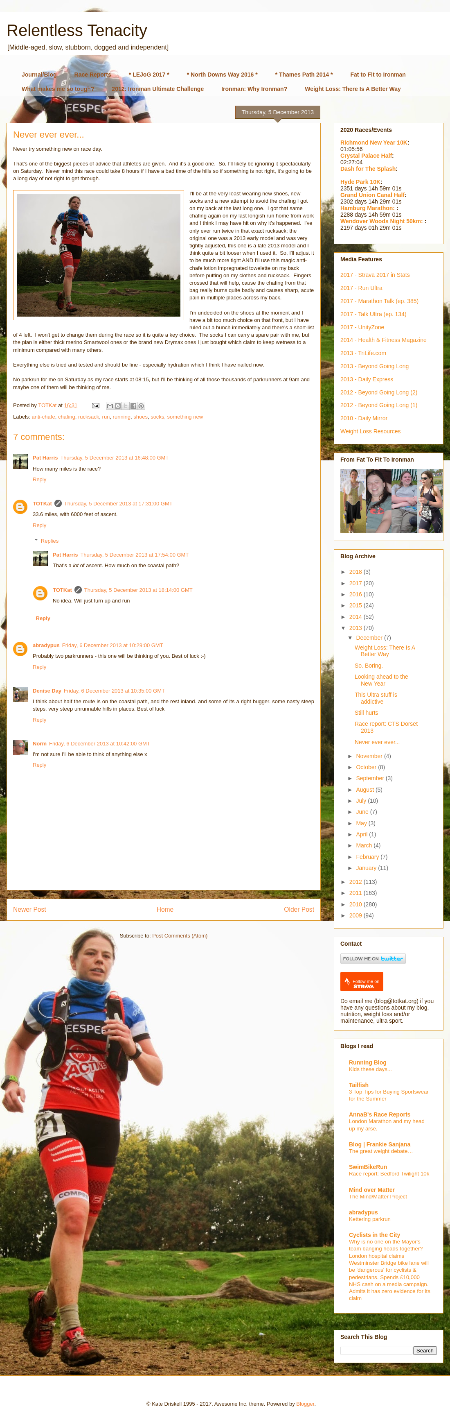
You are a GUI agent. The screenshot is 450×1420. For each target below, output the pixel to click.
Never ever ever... (377, 742)
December (370, 637)
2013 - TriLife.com (363, 353)
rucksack (88, 417)
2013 (356, 628)
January (367, 868)
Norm (40, 744)
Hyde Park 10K (360, 182)
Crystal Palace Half (366, 155)
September (370, 778)
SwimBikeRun (368, 1167)
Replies (50, 541)
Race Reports (92, 74)
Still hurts (366, 712)
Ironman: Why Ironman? (254, 89)
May (362, 823)
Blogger (305, 1404)
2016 (356, 594)
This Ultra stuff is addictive (376, 698)
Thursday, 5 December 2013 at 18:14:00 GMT (138, 590)
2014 (356, 617)
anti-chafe (43, 417)
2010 (356, 904)
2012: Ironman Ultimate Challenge (158, 89)
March (365, 845)
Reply (39, 479)
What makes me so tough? (58, 89)
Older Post (299, 909)
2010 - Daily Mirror (363, 418)
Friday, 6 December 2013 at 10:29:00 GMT (112, 645)
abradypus (46, 645)
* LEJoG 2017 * (149, 74)
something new (185, 417)
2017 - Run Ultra (361, 288)
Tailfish (359, 1085)
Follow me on (366, 984)
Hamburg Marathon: (368, 208)
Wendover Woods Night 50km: (382, 221)
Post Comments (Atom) (179, 936)
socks (157, 417)
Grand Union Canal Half (372, 195)
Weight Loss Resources (370, 431)
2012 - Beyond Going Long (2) (378, 392)
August (365, 789)
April (362, 834)
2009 (356, 915)
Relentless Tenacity (77, 30)
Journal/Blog (39, 74)
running (121, 417)
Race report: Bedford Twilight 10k (389, 1174)
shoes (140, 417)
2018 (356, 571)
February (368, 857)
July (362, 800)
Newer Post (29, 909)
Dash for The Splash (368, 168)
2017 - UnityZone (362, 327)
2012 (356, 882)
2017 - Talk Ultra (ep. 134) (373, 314)
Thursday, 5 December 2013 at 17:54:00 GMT (134, 555)
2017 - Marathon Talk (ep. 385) (379, 301)
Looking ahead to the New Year (381, 680)
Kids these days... (370, 1069)
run (106, 417)
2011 (356, 893)
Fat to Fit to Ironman (378, 74)
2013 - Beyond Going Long (374, 366)
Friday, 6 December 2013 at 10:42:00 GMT (99, 744)
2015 (356, 605)
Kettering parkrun (370, 1219)
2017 (356, 583)
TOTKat (42, 504)
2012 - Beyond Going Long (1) (378, 405)
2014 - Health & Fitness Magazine (383, 340)
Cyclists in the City (374, 1235)
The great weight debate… (381, 1151)
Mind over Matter (372, 1190)
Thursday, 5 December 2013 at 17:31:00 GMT (118, 504)
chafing (66, 417)
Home (165, 909)
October (367, 767)
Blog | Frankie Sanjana (379, 1144)
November (370, 756)
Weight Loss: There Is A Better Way (353, 89)
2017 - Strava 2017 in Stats (375, 275)
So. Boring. (369, 665)
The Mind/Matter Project (378, 1197)
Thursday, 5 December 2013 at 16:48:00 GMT (114, 458)
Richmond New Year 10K (373, 142)
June (363, 812)
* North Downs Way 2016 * (222, 74)
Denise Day (47, 691)
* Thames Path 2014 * (304, 74)
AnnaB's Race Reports (379, 1114)
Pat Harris (45, 458)
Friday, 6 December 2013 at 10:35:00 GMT (114, 691)
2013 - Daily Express (366, 379)
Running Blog (368, 1062)
